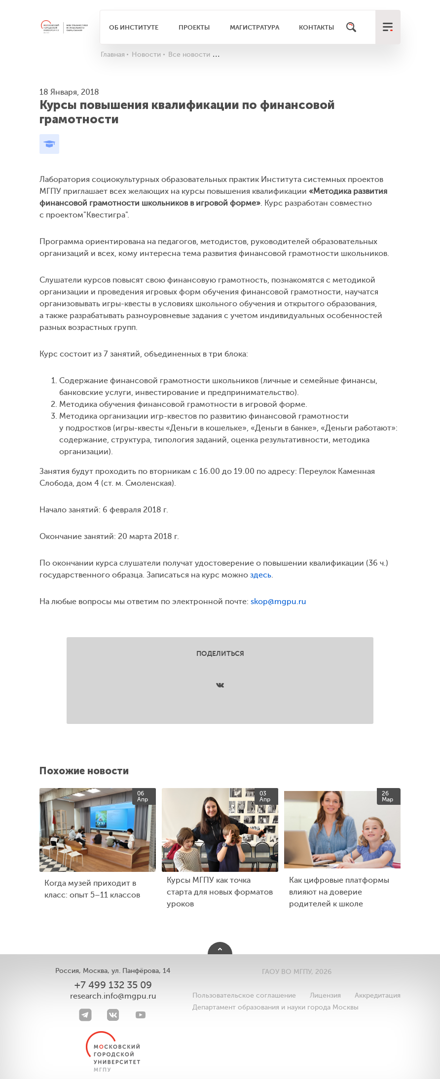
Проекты (194, 27)
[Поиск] (351, 27)
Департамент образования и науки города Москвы (275, 1007)
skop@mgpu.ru (278, 601)
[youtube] (140, 1015)
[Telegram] (85, 1015)
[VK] (113, 1015)
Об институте (133, 27)
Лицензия (325, 995)
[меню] (387, 27)
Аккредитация (378, 995)
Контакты (316, 27)
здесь (260, 575)
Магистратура (254, 27)
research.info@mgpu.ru (113, 996)
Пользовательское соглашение (244, 995)
